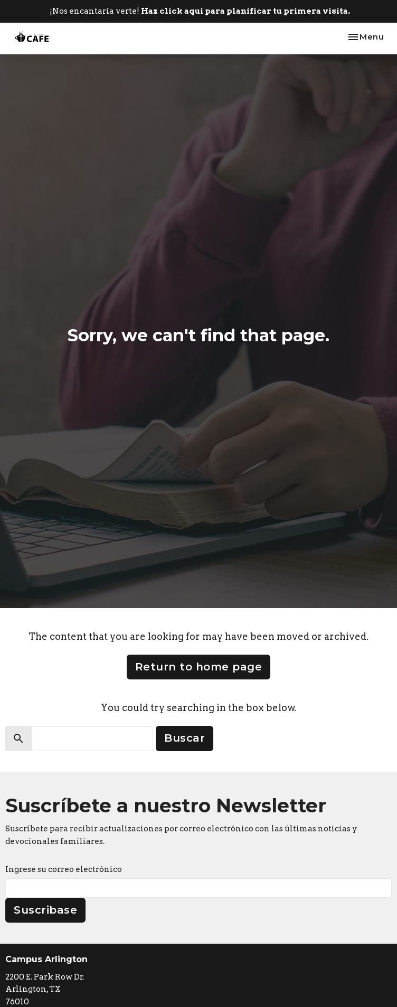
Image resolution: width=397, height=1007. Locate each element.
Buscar (184, 738)
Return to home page (198, 666)
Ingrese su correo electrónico (63, 869)
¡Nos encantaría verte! (200, 11)
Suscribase (45, 910)
